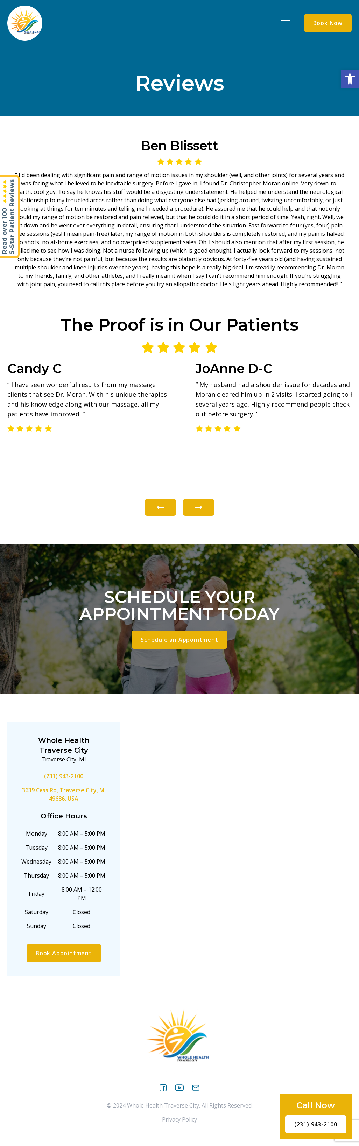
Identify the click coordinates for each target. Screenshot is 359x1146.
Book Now (328, 23)
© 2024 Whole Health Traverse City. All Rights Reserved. (180, 1105)
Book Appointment (64, 953)
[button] (350, 79)
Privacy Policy (179, 1119)
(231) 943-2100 (63, 776)
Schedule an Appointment (179, 640)
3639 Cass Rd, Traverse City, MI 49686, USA (64, 794)
